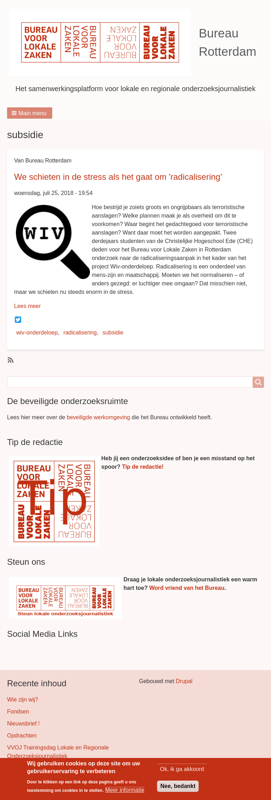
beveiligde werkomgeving (98, 417)
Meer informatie (124, 792)
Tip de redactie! (143, 467)
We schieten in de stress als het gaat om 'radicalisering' (118, 177)
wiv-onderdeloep (37, 333)
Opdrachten (22, 736)
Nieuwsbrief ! (23, 724)
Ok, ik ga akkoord (182, 771)
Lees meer (27, 306)
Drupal (184, 681)
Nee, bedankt (177, 788)
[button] (29, 113)
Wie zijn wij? (22, 700)
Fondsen (18, 712)
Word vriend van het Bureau (186, 588)
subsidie (113, 333)
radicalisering (80, 333)
